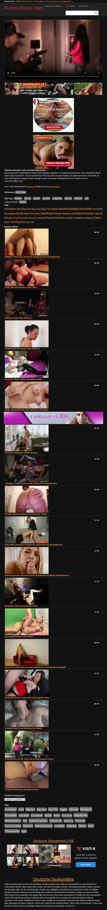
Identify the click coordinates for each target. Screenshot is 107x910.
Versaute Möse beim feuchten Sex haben (23, 728)
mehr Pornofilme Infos (13, 181)
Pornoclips (38, 1)
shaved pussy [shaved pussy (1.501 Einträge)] (63, 217)
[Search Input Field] (79, 13)
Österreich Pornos (24, 1)
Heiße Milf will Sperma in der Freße (21, 287)
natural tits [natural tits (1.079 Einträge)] (55, 820)
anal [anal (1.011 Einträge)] (19, 208)
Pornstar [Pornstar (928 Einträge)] (23, 217)
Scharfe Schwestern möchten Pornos (22, 790)
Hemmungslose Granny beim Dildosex (22, 348)
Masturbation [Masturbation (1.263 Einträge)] (62, 213)
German (68, 198)
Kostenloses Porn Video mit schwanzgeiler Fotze (27, 698)
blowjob (36, 198)
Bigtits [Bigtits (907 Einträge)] (54, 209)
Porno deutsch (52, 1)
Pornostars (70, 6)
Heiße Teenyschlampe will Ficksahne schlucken (26, 410)
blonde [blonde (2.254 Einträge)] (63, 209)
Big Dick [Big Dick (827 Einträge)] (36, 209)
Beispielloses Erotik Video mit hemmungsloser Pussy (29, 759)
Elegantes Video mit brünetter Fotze (21, 606)
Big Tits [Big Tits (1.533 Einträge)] (46, 208)
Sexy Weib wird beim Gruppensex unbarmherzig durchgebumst (34, 545)
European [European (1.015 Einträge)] (10, 213)
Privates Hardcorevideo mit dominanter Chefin (26, 514)
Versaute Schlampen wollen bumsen (21, 453)
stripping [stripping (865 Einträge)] (88, 217)
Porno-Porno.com (23, 8)
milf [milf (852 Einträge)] (73, 213)
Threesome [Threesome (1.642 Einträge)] (17, 221)
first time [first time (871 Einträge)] (35, 213)
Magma (23, 202)
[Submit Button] (96, 13)
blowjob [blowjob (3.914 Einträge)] (73, 209)
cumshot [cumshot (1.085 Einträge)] (97, 208)
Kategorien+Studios (53, 6)
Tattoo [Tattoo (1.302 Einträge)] (97, 217)
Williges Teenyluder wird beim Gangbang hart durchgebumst (32, 257)
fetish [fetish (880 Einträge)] (27, 213)
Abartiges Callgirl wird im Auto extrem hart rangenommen (31, 483)
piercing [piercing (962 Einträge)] (12, 217)
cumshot (46, 198)
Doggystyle (57, 198)
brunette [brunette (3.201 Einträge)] (86, 209)
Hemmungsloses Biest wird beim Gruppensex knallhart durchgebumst (37, 575)
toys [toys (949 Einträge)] (27, 222)
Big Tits (27, 198)
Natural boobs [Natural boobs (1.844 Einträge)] (84, 213)
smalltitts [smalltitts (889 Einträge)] (78, 217)
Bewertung (83, 6)
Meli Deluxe (21, 192)
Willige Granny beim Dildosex (18, 318)
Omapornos (66, 1)
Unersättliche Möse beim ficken (19, 636)
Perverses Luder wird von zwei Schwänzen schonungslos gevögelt (35, 667)
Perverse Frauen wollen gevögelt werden (23, 379)
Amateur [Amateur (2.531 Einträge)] (10, 209)
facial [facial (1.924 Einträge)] (19, 213)
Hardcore (78, 198)
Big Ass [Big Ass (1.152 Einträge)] (26, 208)
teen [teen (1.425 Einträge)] (7, 221)
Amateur (18, 198)
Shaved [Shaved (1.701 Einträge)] (50, 217)
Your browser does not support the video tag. (53, 49)
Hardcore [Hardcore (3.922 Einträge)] (47, 213)
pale (86, 198)
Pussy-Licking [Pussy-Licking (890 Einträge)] (36, 217)
